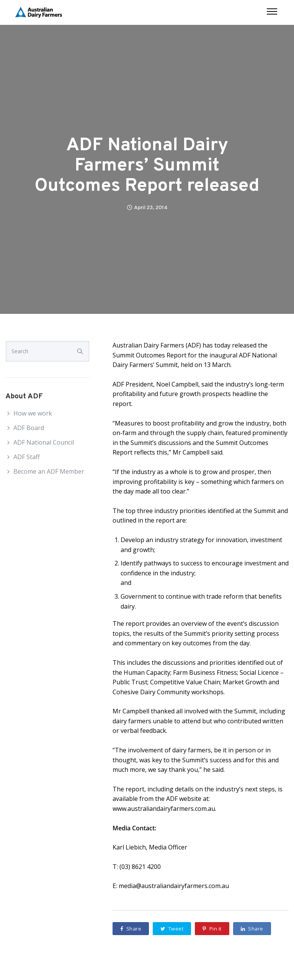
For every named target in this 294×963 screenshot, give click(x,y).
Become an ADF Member (48, 471)
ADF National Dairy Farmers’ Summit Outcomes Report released (147, 166)
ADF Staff (26, 457)
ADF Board (28, 428)
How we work (32, 413)
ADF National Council (43, 442)
